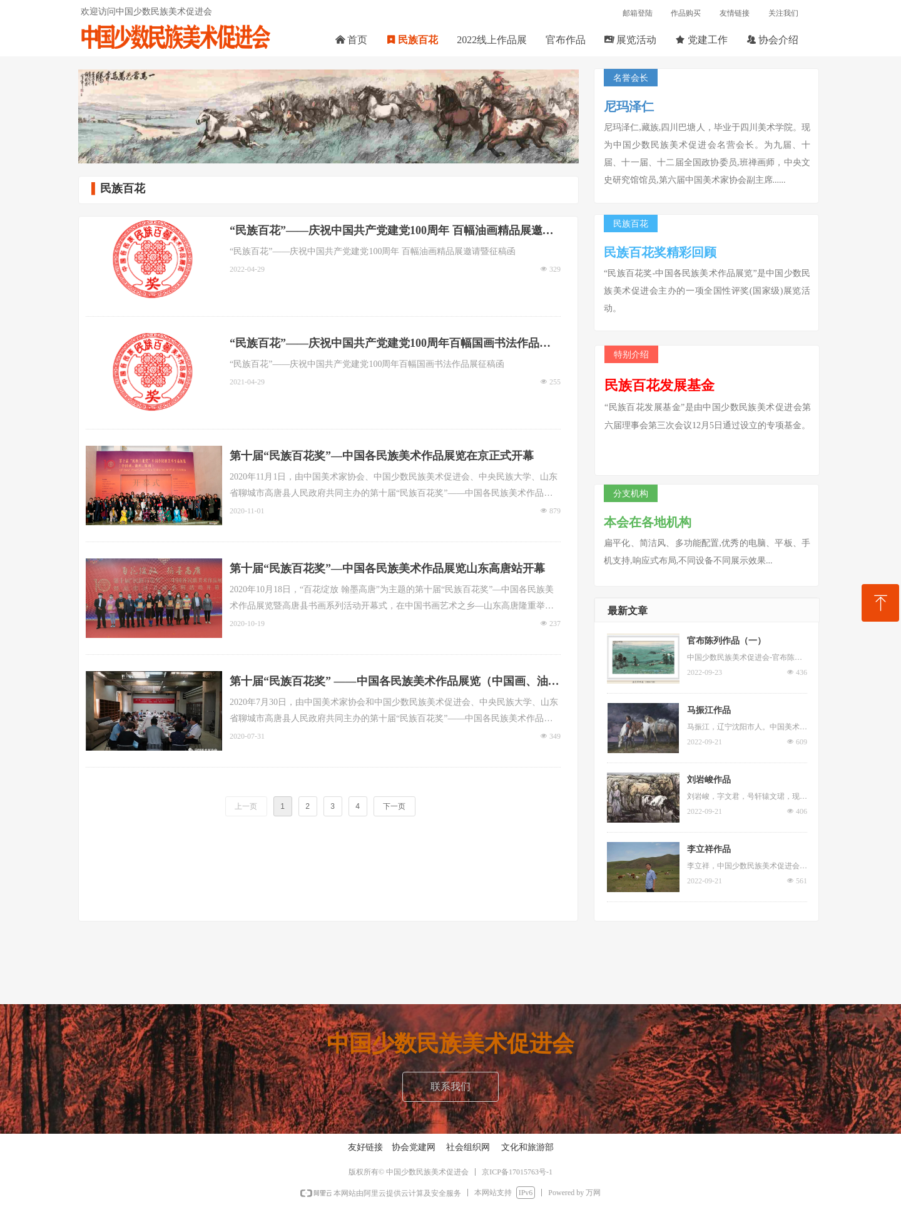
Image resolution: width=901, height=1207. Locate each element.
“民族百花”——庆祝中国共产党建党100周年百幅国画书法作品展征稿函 (390, 345)
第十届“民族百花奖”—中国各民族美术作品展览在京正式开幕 (382, 455)
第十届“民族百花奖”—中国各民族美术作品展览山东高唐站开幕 (387, 568)
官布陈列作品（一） (726, 640)
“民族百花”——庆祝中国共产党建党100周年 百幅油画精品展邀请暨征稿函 (392, 232)
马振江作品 (709, 710)
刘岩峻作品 (709, 779)
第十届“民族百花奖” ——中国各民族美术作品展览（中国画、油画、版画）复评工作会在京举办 (389, 683)
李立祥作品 (709, 849)
